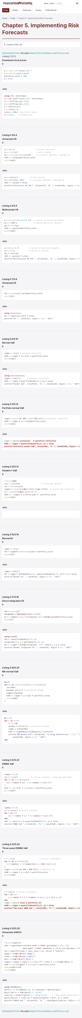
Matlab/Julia (49, 53)
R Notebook (51, 10)
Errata (38, 10)
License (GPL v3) (14, 44)
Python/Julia (62, 53)
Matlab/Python (35, 53)
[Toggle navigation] (77, 3)
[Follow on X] (73, 1013)
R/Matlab (6, 53)
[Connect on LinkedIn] (78, 1013)
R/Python (16, 53)
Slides (15, 10)
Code (5, 10)
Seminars (27, 10)
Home (4, 18)
